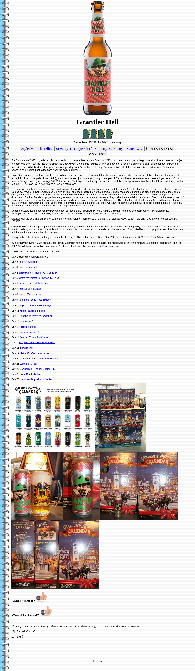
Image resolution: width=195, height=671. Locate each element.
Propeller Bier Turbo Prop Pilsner (37, 342)
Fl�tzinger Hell (28, 327)
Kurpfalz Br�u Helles (29, 289)
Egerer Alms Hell (27, 267)
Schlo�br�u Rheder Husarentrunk (37, 272)
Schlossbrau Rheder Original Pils (38, 369)
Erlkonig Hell (27, 347)
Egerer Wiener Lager (29, 294)
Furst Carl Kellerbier (30, 374)
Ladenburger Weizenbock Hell (36, 316)
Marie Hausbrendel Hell (32, 311)
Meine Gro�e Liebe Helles (34, 353)
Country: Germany (109, 149)
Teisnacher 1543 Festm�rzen (34, 299)
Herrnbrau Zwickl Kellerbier (33, 283)
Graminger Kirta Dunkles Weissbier (39, 358)
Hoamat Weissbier (28, 262)
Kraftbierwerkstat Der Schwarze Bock (38, 278)
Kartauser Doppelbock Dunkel (36, 379)
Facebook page (110, 246)
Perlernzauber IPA (30, 332)
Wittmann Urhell (28, 364)
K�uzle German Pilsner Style (36, 305)
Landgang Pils (27, 321)
